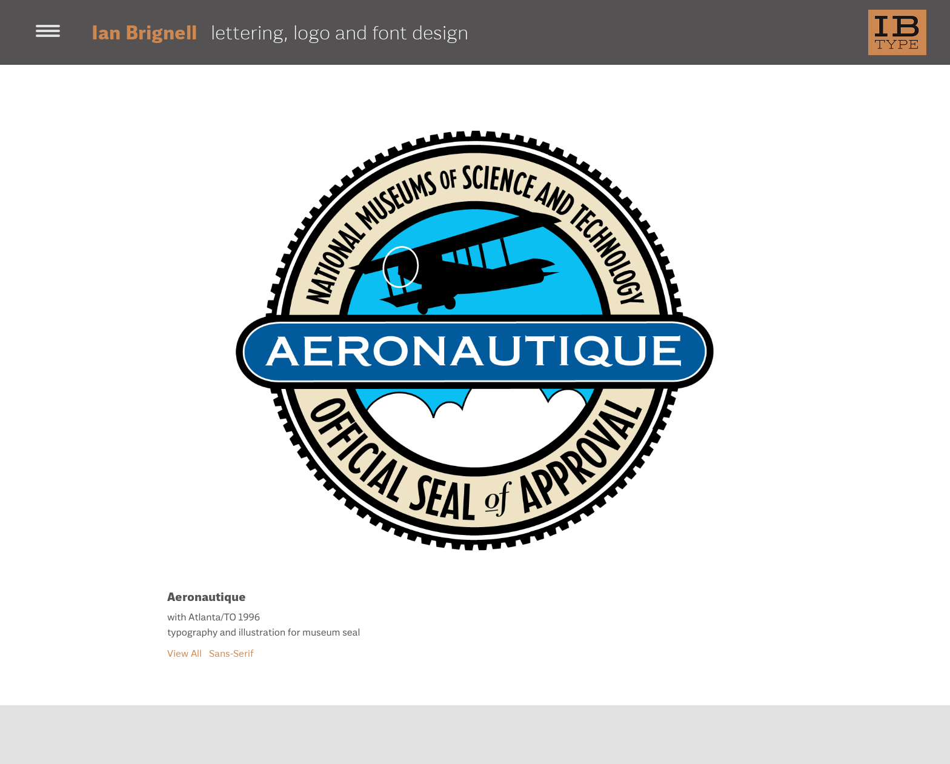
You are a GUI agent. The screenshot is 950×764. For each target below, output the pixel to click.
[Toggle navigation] (48, 32)
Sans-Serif (231, 653)
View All (184, 653)
